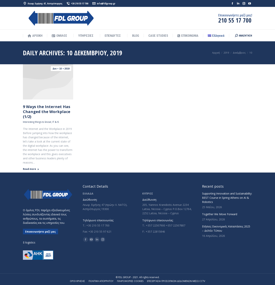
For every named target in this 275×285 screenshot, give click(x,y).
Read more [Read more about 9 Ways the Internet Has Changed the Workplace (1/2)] (31, 169)
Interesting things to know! (37, 122)
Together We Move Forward (219, 214)
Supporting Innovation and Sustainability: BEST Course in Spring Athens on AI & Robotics (227, 198)
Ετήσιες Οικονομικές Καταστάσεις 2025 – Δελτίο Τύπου (226, 228)
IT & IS (55, 122)
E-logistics (29, 242)
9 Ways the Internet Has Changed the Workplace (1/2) (46, 111)
